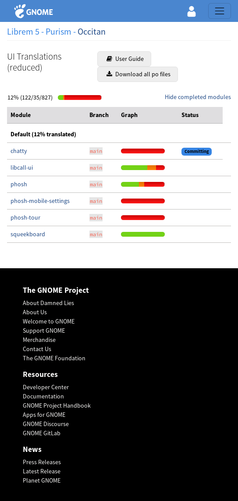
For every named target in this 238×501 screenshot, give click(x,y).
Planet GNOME (41, 480)
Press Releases (42, 462)
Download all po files (139, 74)
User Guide (125, 59)
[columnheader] (46, 115)
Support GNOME (44, 330)
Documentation (43, 396)
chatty (19, 151)
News (32, 449)
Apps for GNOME (44, 415)
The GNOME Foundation (54, 358)
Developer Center (46, 387)
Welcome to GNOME (49, 321)
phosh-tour (25, 217)
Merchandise (39, 340)
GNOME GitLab (41, 433)
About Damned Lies (48, 303)
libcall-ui (22, 167)
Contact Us (37, 349)
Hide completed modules (198, 97)
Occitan (92, 31)
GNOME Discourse (46, 424)
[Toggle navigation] (219, 11)
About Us (35, 312)
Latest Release (41, 471)
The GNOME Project (56, 290)
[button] (191, 11)
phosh (19, 184)
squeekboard (28, 234)
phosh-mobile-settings (40, 201)
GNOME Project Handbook (57, 405)
